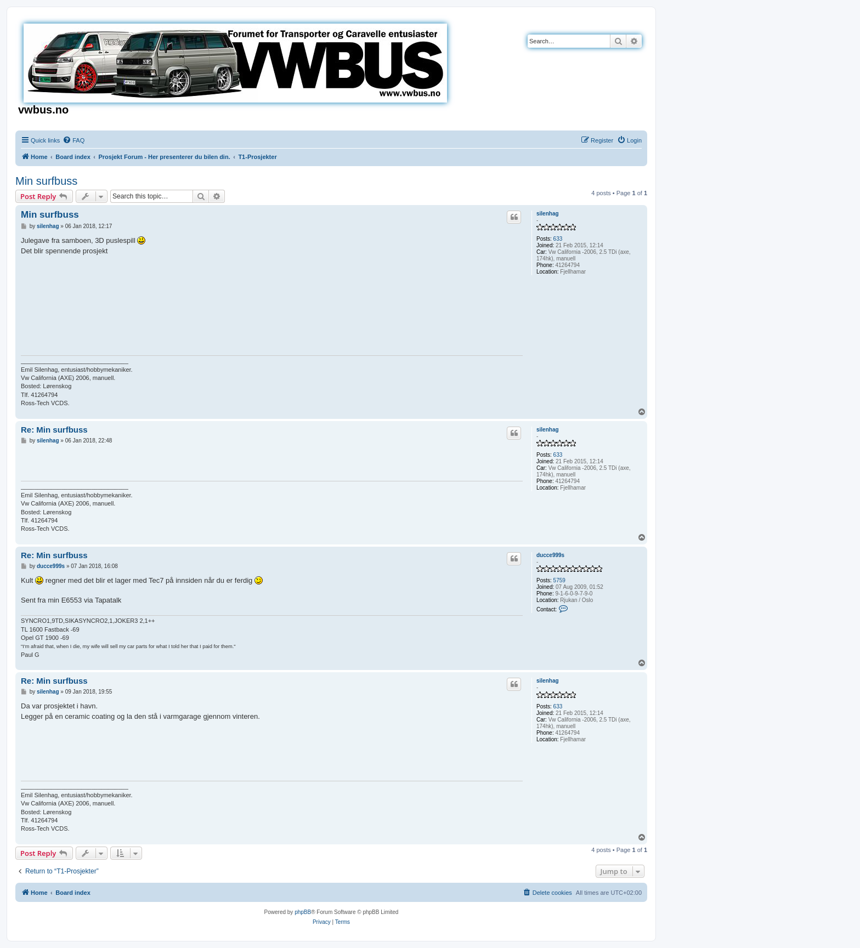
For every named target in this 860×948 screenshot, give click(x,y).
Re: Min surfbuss (54, 429)
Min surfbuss (46, 181)
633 (558, 239)
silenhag (547, 214)
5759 (559, 580)
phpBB (303, 912)
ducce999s (550, 555)
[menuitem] (73, 140)
